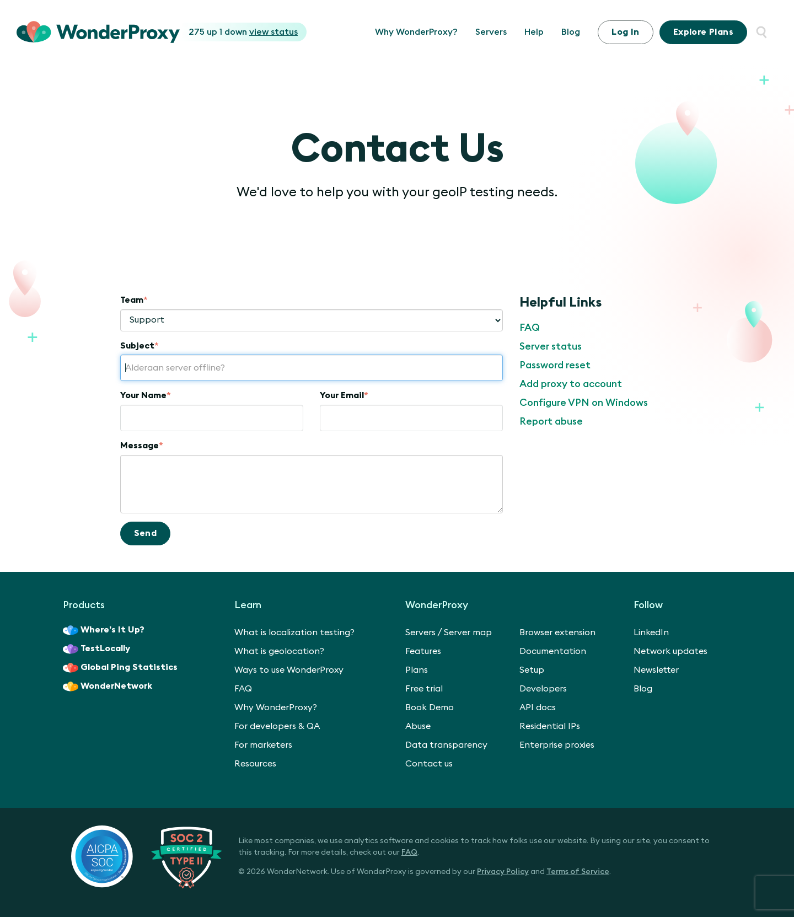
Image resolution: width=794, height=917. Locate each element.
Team (134, 300)
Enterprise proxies (556, 745)
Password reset (555, 365)
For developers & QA (277, 726)
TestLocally (96, 649)
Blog (570, 32)
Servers (491, 32)
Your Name (145, 395)
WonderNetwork (107, 686)
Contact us (429, 763)
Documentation (552, 651)
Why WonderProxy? (416, 32)
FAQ (529, 328)
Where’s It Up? (103, 630)
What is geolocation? (279, 651)
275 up (204, 32)
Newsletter (656, 670)
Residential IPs (549, 726)
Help (534, 32)
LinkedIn (651, 632)
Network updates (670, 651)
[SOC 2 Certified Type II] (146, 856)
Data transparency (446, 745)
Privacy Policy (503, 872)
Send (145, 533)
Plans (703, 32)
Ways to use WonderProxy (289, 670)
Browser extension (557, 632)
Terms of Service (577, 872)
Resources (255, 763)
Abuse (418, 726)
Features (423, 651)
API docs (537, 707)
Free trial (424, 688)
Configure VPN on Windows (583, 402)
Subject (139, 345)
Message (141, 445)
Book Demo (429, 707)
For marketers (263, 745)
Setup (531, 670)
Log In (625, 32)
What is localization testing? (294, 632)
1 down (258, 32)
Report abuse (551, 421)
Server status (550, 346)
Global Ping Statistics (120, 668)
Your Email (344, 395)
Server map (468, 632)
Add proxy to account (570, 384)
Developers (543, 688)
